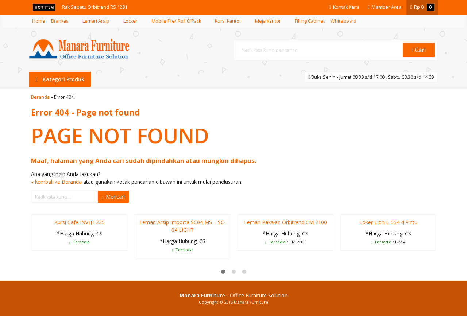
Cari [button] (419, 50)
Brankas (60, 21)
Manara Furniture (251, 302)
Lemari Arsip (95, 21)
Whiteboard (343, 21)
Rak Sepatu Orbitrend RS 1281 (94, 7)
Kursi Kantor (228, 21)
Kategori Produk (60, 79)
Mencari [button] (113, 196)
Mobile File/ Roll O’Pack (176, 21)
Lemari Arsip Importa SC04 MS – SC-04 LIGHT (182, 226)
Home (38, 21)
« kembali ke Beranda (56, 181)
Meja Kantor (268, 21)
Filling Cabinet (310, 21)
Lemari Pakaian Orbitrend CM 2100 (285, 222)
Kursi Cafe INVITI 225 (79, 222)
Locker (130, 21)
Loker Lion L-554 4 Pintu (388, 222)
